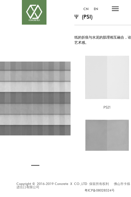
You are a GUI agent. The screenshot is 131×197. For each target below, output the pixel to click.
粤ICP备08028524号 (100, 190)
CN (86, 9)
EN (96, 9)
